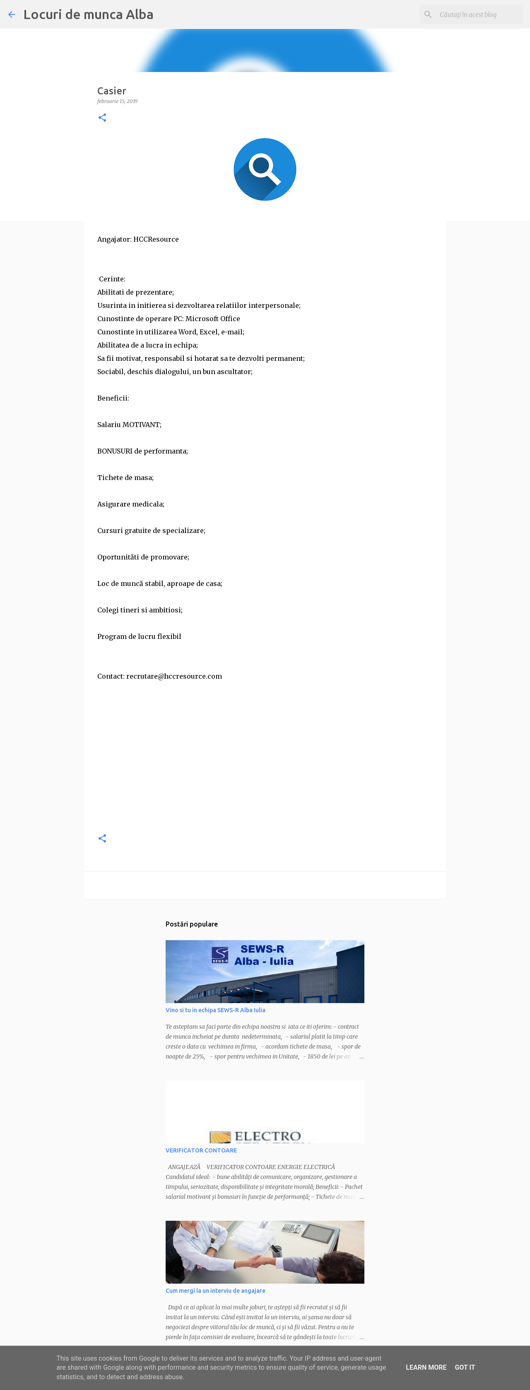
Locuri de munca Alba (88, 14)
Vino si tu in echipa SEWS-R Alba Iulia (215, 1010)
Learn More (426, 1367)
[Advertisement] (265, 767)
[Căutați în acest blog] (479, 14)
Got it (465, 1367)
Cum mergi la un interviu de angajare (215, 1290)
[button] (102, 118)
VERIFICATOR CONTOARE (201, 1150)
